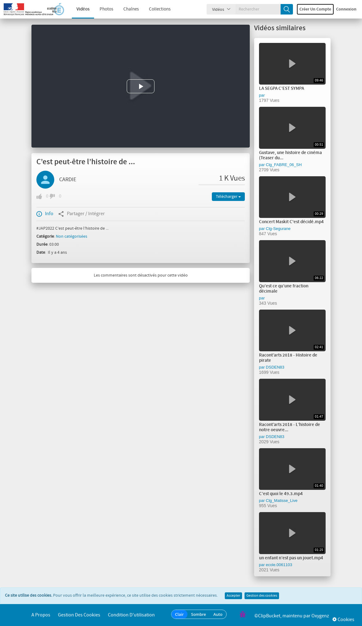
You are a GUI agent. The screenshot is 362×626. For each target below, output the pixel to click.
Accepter (233, 595)
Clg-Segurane (278, 228)
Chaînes (127, 9)
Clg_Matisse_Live (282, 500)
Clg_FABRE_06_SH (284, 164)
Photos (102, 9)
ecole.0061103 (279, 564)
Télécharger (228, 196)
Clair (179, 614)
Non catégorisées (71, 236)
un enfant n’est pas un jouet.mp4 (291, 558)
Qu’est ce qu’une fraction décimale (283, 288)
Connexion (346, 9)
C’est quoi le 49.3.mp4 (281, 494)
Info (44, 214)
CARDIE (67, 179)
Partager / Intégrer (81, 214)
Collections (156, 9)
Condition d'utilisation (131, 615)
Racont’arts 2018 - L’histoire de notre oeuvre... (289, 427)
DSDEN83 (275, 367)
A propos (40, 615)
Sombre (198, 614)
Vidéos (78, 9)
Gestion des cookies (261, 595)
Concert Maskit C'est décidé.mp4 (291, 222)
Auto (218, 614)
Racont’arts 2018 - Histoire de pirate (288, 358)
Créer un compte (315, 9)
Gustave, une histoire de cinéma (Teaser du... (290, 155)
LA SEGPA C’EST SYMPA (281, 89)
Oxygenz (320, 616)
